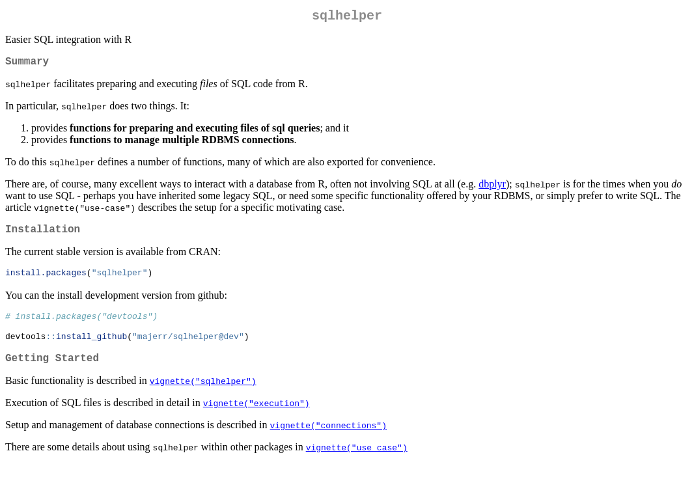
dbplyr (492, 189)
